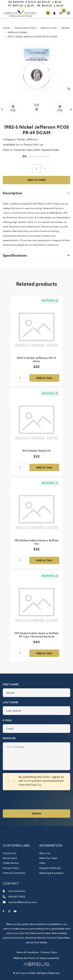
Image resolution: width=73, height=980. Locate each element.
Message (9, 738)
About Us (44, 853)
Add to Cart (44, 378)
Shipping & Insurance (51, 872)
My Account (10, 858)
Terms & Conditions (14, 872)
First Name (11, 684)
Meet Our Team (48, 858)
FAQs (42, 863)
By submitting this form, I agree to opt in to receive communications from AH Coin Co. (41, 781)
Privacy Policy (11, 868)
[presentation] (29, 800)
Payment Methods (50, 868)
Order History (11, 863)
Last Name (10, 702)
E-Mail (7, 720)
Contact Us (10, 853)
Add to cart (36, 180)
